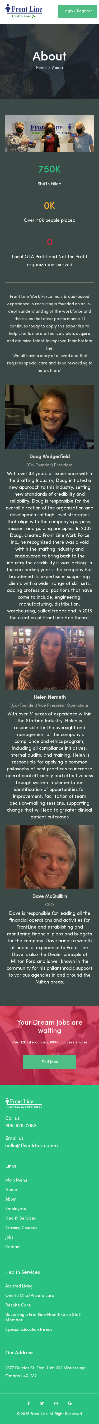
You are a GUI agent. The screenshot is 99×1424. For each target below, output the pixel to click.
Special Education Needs (28, 1330)
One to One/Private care (29, 1296)
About (11, 1199)
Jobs (9, 1237)
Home (41, 68)
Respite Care (18, 1305)
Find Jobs (49, 1062)
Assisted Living (18, 1286)
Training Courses (21, 1228)
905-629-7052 (20, 1125)
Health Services (20, 1218)
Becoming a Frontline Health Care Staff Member (43, 1317)
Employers (15, 1209)
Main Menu (16, 1180)
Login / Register (77, 11)
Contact (13, 1247)
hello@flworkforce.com (31, 1146)
